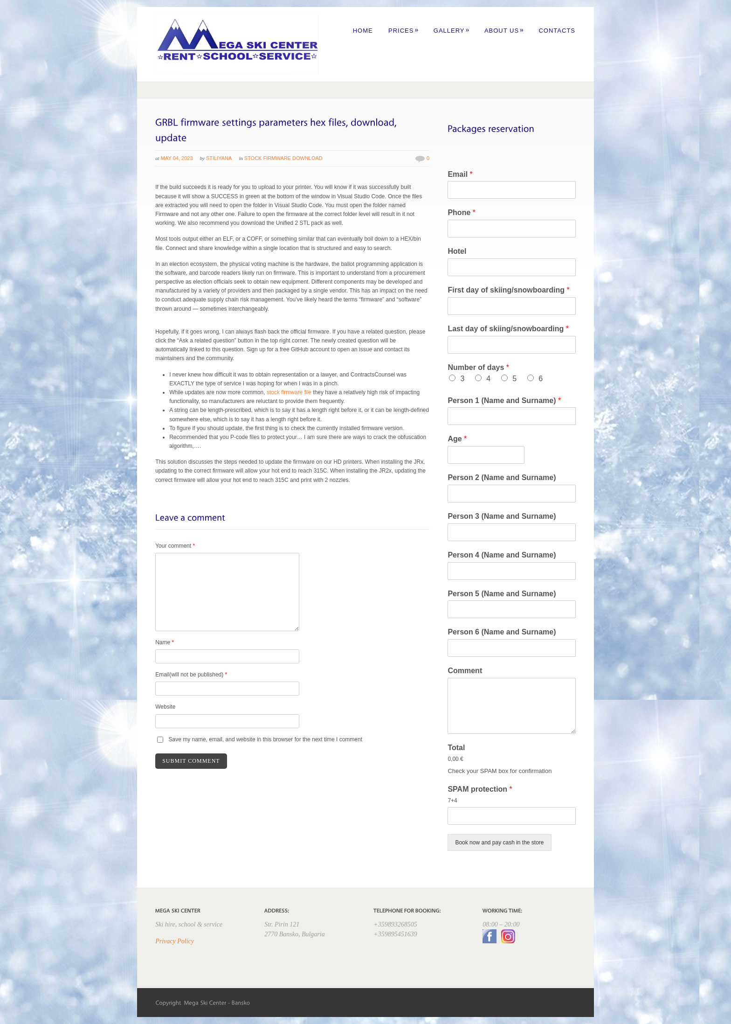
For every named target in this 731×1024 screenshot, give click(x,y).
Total (456, 748)
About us (504, 30)
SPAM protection (480, 789)
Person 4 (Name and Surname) (502, 555)
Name (164, 642)
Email (460, 174)
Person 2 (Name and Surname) (502, 477)
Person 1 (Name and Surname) (504, 400)
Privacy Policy (174, 941)
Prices (403, 30)
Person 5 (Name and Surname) (502, 594)
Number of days (478, 367)
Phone (462, 212)
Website (165, 707)
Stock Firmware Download (283, 158)
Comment (465, 671)
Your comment (175, 546)
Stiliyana (219, 158)
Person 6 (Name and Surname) (502, 632)
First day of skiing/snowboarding (508, 290)
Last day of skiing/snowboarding (508, 329)
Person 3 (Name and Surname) (502, 516)
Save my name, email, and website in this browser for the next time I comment (266, 739)
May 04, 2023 (177, 158)
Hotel (457, 251)
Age (457, 439)
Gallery (452, 30)
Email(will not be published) (191, 674)
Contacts (556, 30)
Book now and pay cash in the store (499, 842)
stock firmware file (289, 392)
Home (363, 30)
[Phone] (511, 228)
